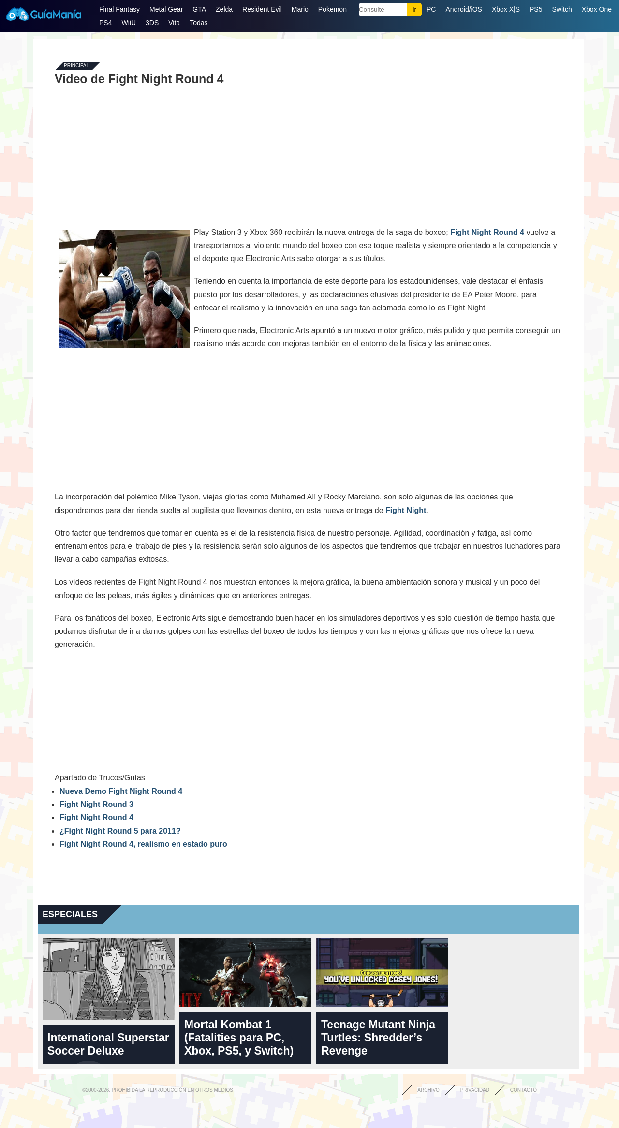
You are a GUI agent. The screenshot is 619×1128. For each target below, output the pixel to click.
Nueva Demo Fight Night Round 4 (120, 791)
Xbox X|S (506, 9)
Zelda (224, 9)
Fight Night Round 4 (487, 232)
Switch (562, 9)
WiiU (128, 23)
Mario (300, 9)
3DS (152, 23)
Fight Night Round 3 (96, 804)
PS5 (536, 9)
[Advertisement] (308, 155)
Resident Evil (262, 9)
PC (431, 9)
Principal (76, 66)
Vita (174, 23)
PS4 (105, 23)
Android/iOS (463, 9)
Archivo (428, 1090)
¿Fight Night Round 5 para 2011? (120, 831)
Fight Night (405, 510)
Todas (198, 23)
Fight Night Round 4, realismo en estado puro (143, 844)
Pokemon (332, 9)
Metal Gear (166, 9)
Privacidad (474, 1090)
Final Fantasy (119, 9)
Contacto (523, 1090)
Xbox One (597, 9)
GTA (199, 9)
